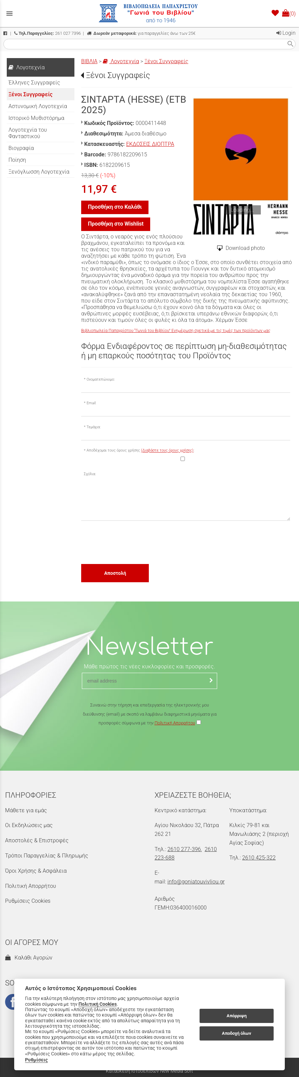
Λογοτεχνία (121, 61)
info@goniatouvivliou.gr (196, 881)
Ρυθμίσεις (36, 1059)
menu (9, 13)
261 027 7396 (47, 33)
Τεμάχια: (93, 427)
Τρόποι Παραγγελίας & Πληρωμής (46, 855)
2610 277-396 (184, 849)
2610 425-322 (259, 857)
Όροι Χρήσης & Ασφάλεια (36, 871)
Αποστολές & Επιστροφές (37, 840)
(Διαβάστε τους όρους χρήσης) (167, 450)
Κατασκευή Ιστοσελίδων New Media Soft (149, 1071)
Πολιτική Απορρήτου (175, 722)
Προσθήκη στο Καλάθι (115, 207)
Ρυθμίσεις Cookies (27, 901)
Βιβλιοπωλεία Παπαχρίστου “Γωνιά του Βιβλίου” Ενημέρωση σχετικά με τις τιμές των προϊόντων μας (175, 330)
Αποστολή (115, 573)
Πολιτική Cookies (97, 1004)
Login (286, 33)
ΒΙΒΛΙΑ (89, 61)
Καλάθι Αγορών (28, 957)
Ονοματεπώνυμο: (101, 379)
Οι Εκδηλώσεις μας (29, 825)
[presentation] (132, 542)
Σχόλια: (90, 474)
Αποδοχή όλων (236, 1033)
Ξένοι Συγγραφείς (166, 61)
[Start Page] (149, 13)
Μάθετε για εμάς (26, 810)
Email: (91, 403)
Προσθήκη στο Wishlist (115, 224)
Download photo (245, 248)
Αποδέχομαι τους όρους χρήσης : (140, 450)
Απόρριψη (237, 1015)
